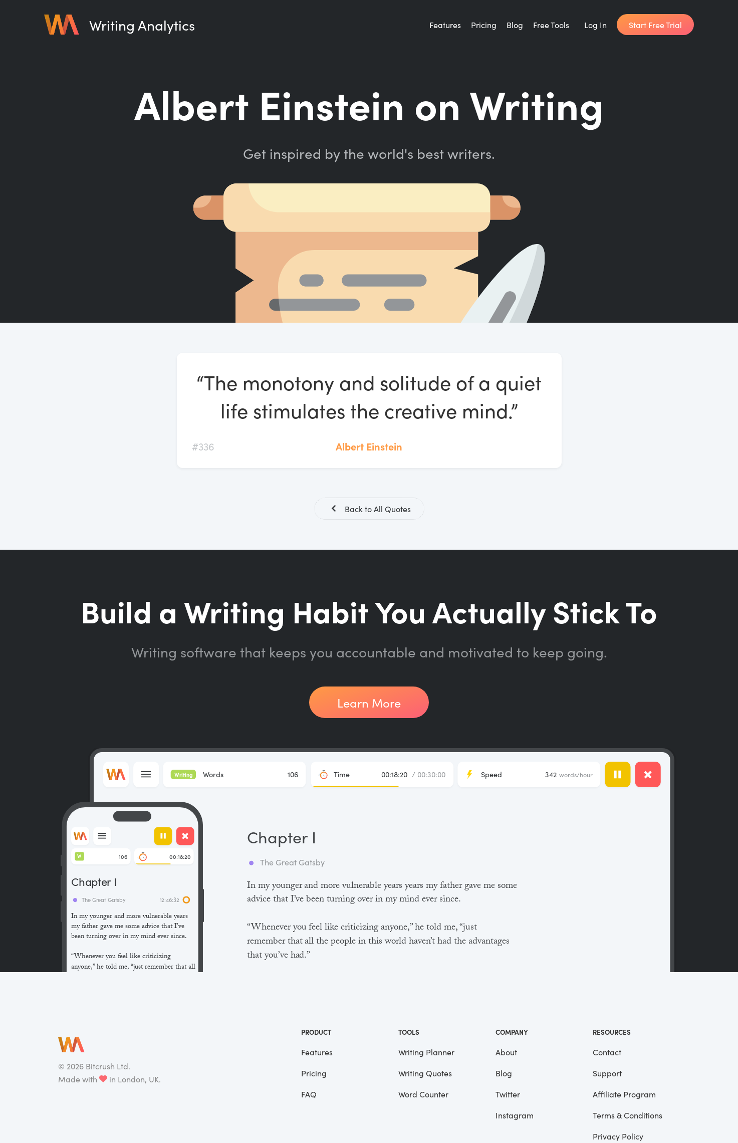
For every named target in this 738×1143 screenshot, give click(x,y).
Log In (595, 24)
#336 (203, 446)
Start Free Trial (655, 24)
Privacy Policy (618, 1136)
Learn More (369, 703)
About (506, 1052)
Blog (515, 24)
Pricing (484, 24)
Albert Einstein (369, 446)
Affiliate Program (624, 1094)
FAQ (309, 1094)
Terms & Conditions (627, 1115)
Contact (607, 1052)
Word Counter (423, 1094)
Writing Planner (426, 1052)
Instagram (515, 1115)
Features (445, 24)
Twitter (508, 1094)
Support (607, 1073)
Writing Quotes (425, 1073)
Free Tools (551, 24)
